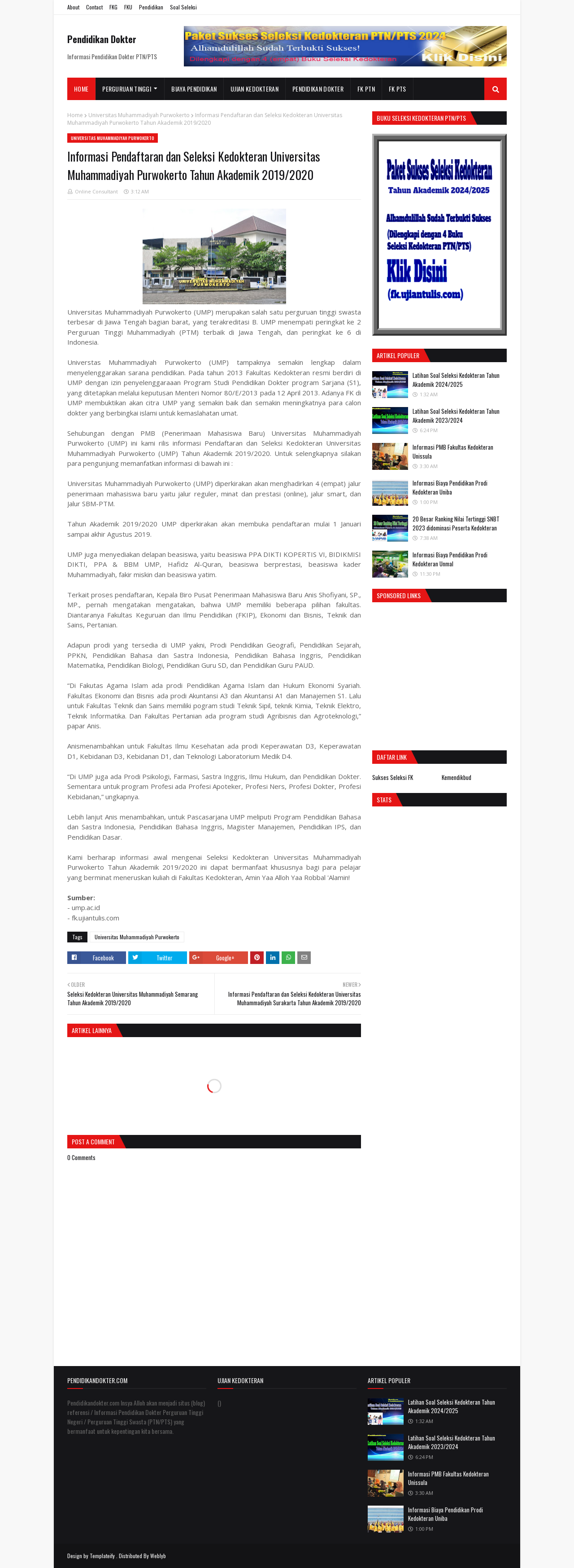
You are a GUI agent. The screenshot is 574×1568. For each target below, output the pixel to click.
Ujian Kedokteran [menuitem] (254, 88)
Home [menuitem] (81, 88)
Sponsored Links (399, 595)
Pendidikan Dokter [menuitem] (318, 88)
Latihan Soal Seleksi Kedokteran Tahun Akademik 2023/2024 (456, 416)
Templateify (102, 1555)
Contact (94, 7)
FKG (113, 7)
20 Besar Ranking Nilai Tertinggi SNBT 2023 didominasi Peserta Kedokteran (456, 523)
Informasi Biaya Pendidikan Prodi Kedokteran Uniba (450, 487)
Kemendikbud (456, 777)
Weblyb (158, 1555)
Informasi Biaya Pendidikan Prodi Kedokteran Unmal (450, 559)
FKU (128, 7)
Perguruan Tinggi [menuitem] (126, 88)
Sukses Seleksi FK (392, 777)
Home (75, 115)
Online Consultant (96, 191)
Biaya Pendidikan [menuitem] (194, 88)
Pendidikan (151, 7)
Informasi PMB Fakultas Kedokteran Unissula (453, 451)
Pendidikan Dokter (101, 39)
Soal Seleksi (183, 7)
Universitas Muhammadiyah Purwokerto (139, 115)
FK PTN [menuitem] (366, 88)
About (73, 7)
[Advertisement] (447, 674)
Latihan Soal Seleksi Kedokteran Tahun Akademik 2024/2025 (456, 380)
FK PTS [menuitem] (397, 88)
